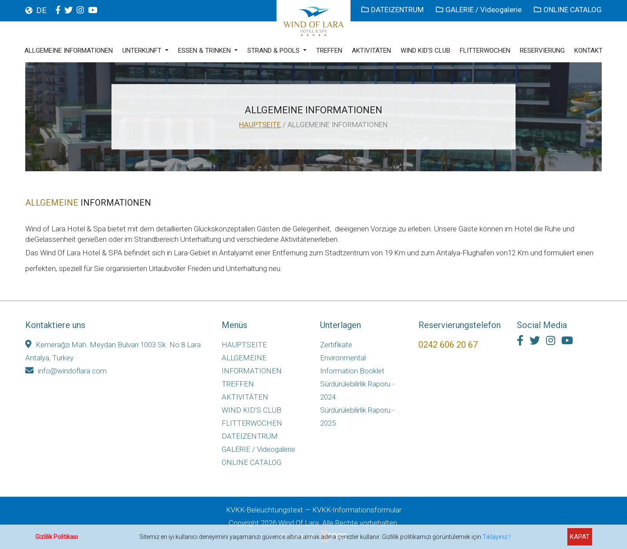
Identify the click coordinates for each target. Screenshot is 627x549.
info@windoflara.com (66, 370)
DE (41, 10)
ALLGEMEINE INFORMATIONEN (68, 50)
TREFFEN (329, 50)
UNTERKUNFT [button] (142, 50)
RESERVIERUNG (542, 50)
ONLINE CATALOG (568, 9)
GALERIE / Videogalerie (479, 9)
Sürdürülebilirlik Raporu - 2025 (357, 416)
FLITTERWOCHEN (485, 50)
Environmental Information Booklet (352, 364)
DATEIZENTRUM (393, 9)
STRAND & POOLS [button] (274, 50)
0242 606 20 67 (448, 344)
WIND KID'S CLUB (425, 50)
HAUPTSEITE (260, 124)
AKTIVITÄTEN (371, 50)
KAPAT (580, 537)
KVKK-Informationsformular (356, 509)
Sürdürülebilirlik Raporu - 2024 (357, 390)
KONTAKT (588, 50)
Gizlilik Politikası (56, 536)
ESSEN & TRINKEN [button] (205, 50)
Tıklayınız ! (496, 536)
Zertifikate (336, 344)
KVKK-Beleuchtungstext (264, 509)
